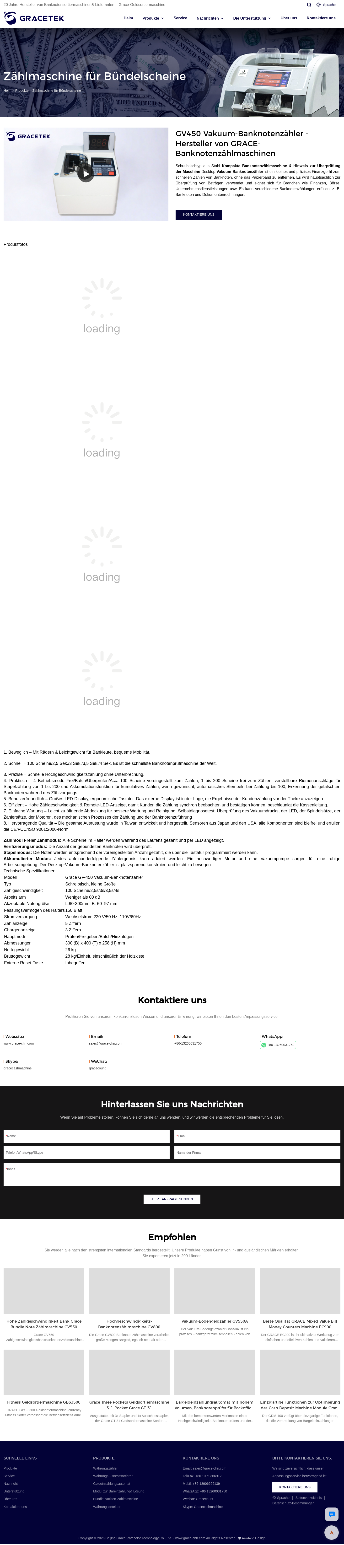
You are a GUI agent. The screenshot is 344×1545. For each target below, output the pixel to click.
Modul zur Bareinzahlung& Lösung (118, 1492)
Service (180, 18)
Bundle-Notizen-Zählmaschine (115, 1500)
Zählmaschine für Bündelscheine (56, 90)
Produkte (151, 18)
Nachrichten (208, 18)
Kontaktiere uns (321, 18)
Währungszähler (105, 1469)
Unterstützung (14, 1492)
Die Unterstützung (249, 18)
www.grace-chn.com (19, 1043)
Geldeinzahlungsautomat (111, 1484)
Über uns (289, 18)
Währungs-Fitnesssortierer (113, 1477)
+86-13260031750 (278, 1045)
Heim (128, 18)
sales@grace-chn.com (106, 1043)
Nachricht (11, 1484)
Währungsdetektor (106, 1507)
